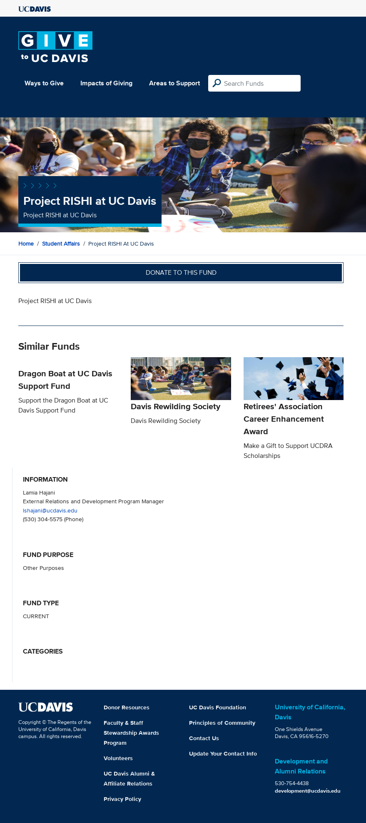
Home (26, 243)
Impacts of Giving (106, 83)
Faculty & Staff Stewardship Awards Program (131, 733)
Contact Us (204, 738)
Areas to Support (174, 83)
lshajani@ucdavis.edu (50, 510)
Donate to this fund (181, 272)
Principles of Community (222, 723)
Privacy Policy (122, 799)
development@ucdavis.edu (308, 791)
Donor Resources (126, 707)
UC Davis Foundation (217, 707)
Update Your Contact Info (223, 753)
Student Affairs (61, 243)
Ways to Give (44, 83)
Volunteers (118, 758)
